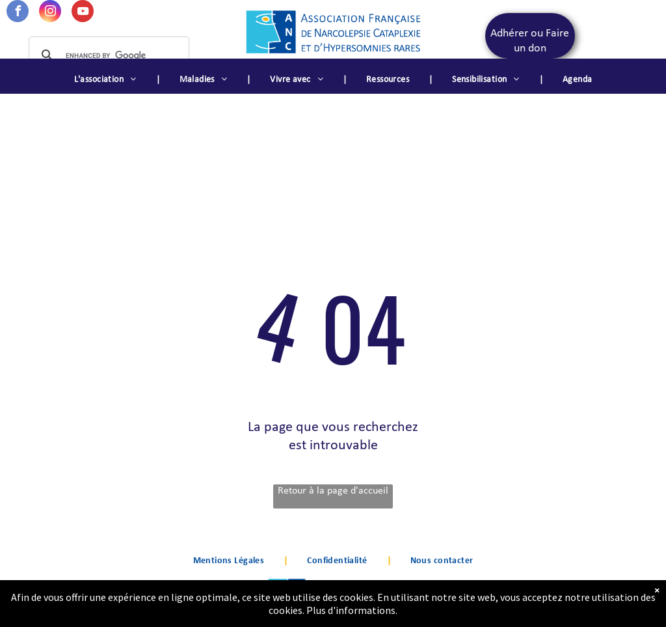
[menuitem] (107, 80)
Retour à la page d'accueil (333, 491)
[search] (107, 55)
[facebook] (18, 12)
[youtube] (83, 12)
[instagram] (50, 12)
